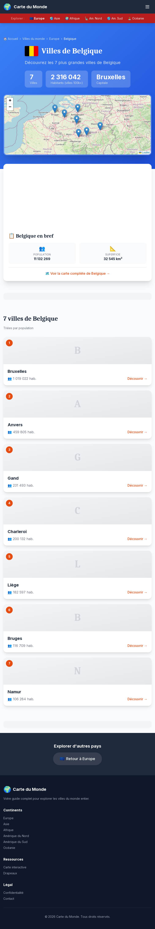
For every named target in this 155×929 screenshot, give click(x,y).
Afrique (8, 830)
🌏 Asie (55, 18)
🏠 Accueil (10, 38)
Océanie (9, 848)
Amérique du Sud (15, 842)
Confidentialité (13, 892)
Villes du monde (33, 38)
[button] (76, 119)
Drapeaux (10, 873)
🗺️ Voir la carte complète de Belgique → (77, 273)
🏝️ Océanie (136, 18)
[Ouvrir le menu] (147, 7)
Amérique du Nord (16, 836)
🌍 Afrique (72, 18)
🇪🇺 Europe (37, 18)
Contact (8, 898)
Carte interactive (14, 867)
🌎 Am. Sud (115, 18)
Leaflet (144, 152)
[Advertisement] (77, 200)
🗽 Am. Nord (93, 18)
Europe (54, 38)
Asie (6, 824)
